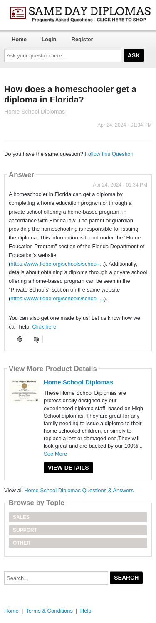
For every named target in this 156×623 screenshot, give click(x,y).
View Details (68, 467)
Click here (44, 327)
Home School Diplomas (79, 382)
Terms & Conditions (49, 611)
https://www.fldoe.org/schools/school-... (57, 264)
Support (25, 530)
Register (82, 39)
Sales (21, 517)
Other (21, 543)
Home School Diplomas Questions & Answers (79, 490)
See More (55, 454)
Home (19, 39)
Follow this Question (109, 154)
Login (49, 39)
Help (86, 611)
